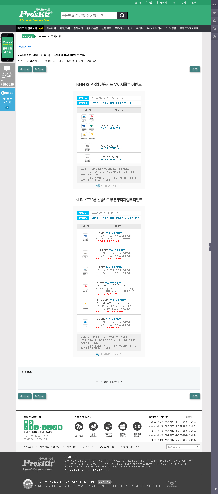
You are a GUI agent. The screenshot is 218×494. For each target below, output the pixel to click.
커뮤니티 (72, 446)
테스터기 (51, 28)
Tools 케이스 (154, 28)
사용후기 (193, 2)
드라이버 (119, 28)
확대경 (139, 28)
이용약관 (88, 446)
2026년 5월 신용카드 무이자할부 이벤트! (173, 421)
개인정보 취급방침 (50, 446)
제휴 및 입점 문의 (131, 446)
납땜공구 (106, 28)
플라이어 (78, 28)
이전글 (24, 69)
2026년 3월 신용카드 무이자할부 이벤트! (173, 430)
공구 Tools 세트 (188, 28)
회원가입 (137, 2)
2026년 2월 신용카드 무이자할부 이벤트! (173, 435)
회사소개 (28, 446)
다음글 (39, 69)
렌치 (130, 28)
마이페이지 (161, 2)
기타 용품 (170, 28)
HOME (42, 36)
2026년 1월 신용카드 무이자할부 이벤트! (173, 440)
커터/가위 (64, 28)
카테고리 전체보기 (30, 28)
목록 (195, 69)
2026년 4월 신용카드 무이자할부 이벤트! (173, 426)
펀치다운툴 (92, 28)
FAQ (172, 2)
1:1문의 (182, 2)
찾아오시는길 (106, 446)
